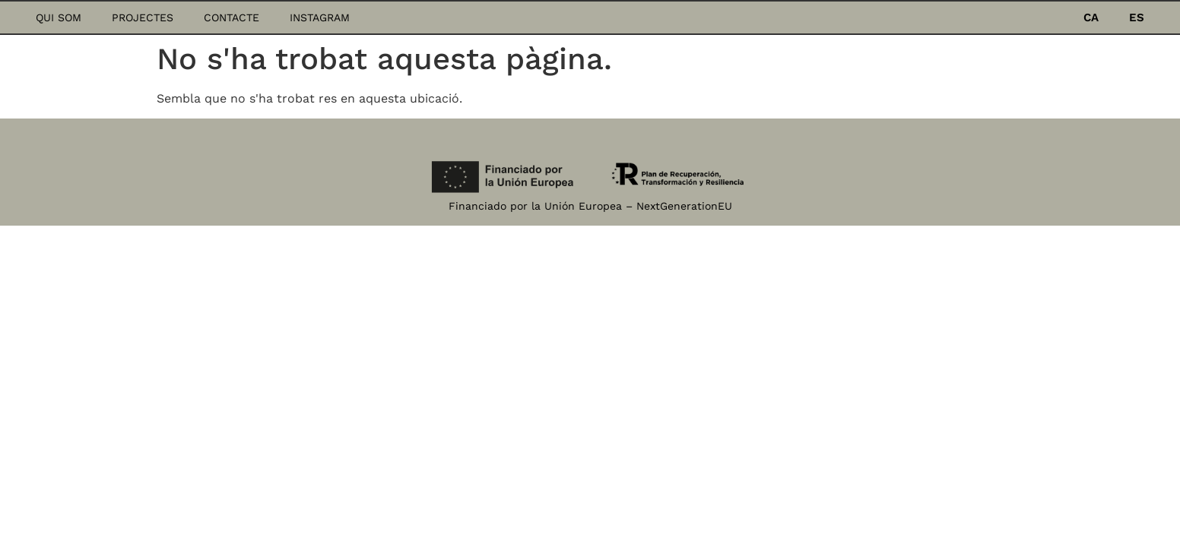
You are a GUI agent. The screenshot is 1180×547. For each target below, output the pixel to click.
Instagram (320, 17)
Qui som (58, 17)
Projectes (142, 17)
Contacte (231, 17)
